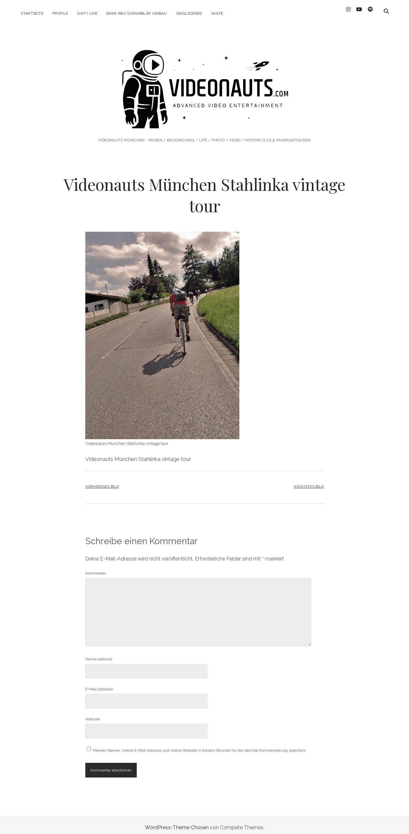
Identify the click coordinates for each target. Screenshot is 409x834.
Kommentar (95, 568)
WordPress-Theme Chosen (177, 822)
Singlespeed (189, 13)
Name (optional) (98, 654)
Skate (217, 13)
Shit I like (87, 13)
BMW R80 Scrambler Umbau (136, 13)
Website (92, 714)
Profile (60, 13)
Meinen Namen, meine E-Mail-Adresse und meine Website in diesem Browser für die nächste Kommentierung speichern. (200, 745)
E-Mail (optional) (99, 684)
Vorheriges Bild (102, 481)
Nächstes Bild (309, 481)
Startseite (32, 13)
